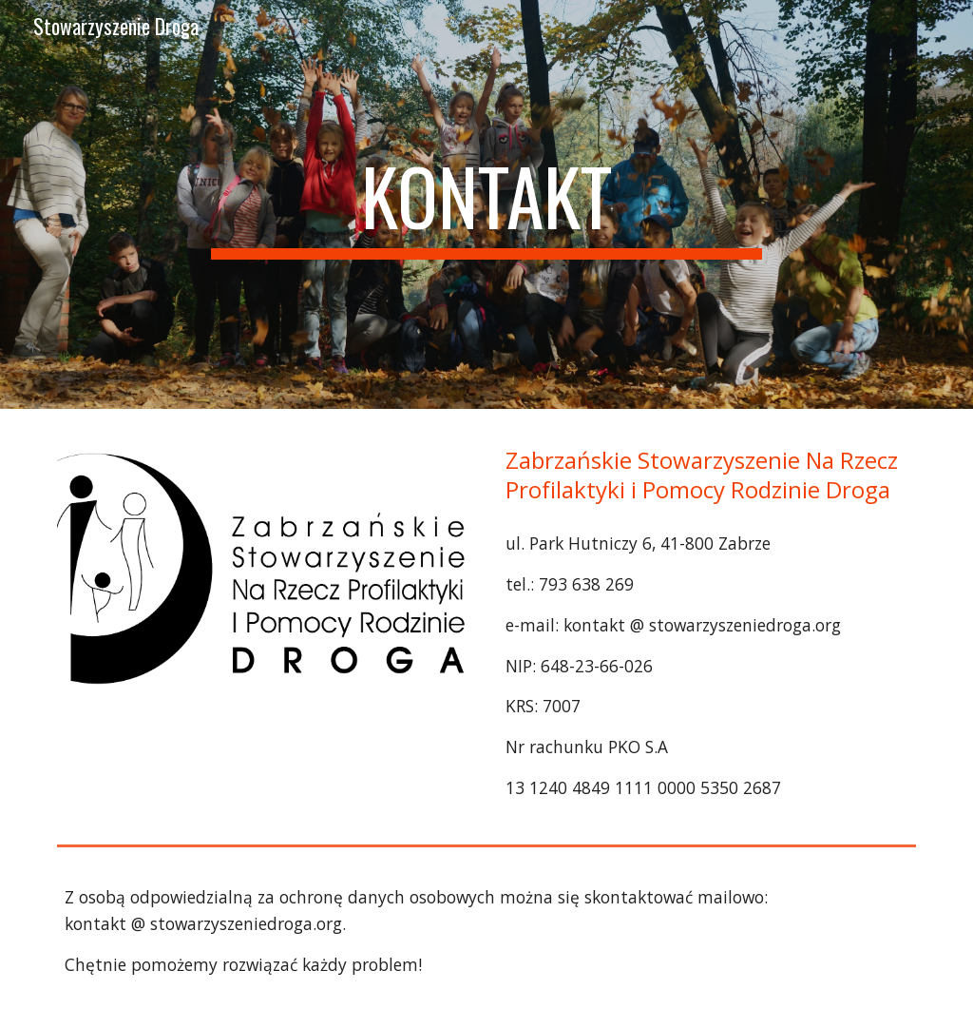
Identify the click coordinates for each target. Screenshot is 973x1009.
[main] (486, 204)
